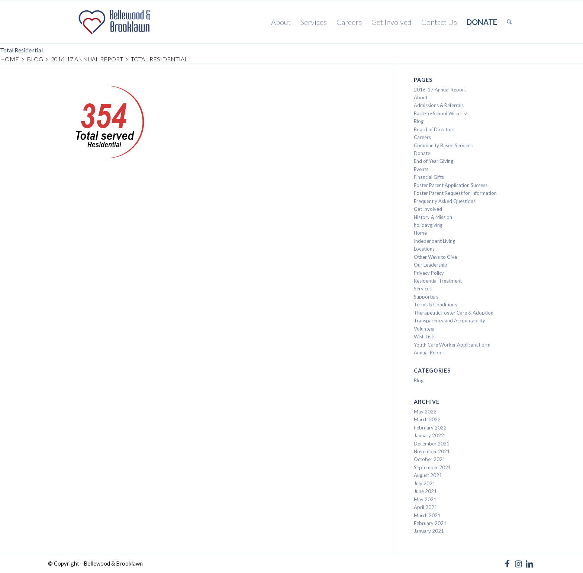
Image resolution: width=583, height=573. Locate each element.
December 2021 (432, 444)
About (421, 97)
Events (421, 169)
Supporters (426, 297)
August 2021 (428, 475)
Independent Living (434, 241)
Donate (422, 153)
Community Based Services (443, 145)
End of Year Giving (433, 161)
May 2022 (425, 412)
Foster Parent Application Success (450, 185)
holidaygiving (428, 225)
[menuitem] (281, 22)
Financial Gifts (429, 177)
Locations (424, 249)
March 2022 (427, 419)
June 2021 (425, 491)
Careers (422, 137)
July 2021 (424, 483)
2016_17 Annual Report (440, 90)
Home (420, 233)
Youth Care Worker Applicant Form (452, 345)
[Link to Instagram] (518, 563)
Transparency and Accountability (449, 320)
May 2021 (425, 499)
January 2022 (429, 435)
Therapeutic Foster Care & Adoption (453, 313)
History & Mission (433, 217)
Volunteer (424, 329)
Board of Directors (434, 129)
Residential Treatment (438, 281)
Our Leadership (430, 265)
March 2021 (427, 515)
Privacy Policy (429, 273)
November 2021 (432, 451)
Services (423, 289)
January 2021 (429, 531)
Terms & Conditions (435, 305)
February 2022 (430, 428)
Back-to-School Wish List (441, 113)
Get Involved (428, 209)
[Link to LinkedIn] (529, 563)
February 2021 (430, 523)
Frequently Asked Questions (445, 201)
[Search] (509, 22)
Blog (418, 121)
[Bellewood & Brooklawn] (113, 22)
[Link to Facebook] (507, 563)
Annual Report (429, 352)
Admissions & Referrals (439, 105)
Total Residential (21, 50)
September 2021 (432, 467)
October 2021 (429, 459)
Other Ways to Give (435, 257)
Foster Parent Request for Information (455, 193)
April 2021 (425, 507)
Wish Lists (424, 336)
